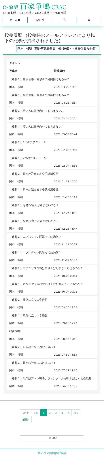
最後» (25, 419)
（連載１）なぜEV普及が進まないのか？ (34, 221)
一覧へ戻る (51, 438)
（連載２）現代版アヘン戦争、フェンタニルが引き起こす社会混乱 (50, 378)
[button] (15, 20)
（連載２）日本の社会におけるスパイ (32, 347)
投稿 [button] (40, 19)
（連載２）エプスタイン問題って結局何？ (35, 236)
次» (76, 413)
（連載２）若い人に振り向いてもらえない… (36, 110)
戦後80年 (15, 331)
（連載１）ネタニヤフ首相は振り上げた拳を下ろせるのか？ (46, 284)
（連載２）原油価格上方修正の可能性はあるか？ (39, 79)
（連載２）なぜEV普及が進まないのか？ (34, 205)
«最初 (25, 413)
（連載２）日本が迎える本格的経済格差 (33, 173)
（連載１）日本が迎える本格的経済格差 (33, 189)
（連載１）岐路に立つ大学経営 (28, 315)
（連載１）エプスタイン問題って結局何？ (35, 252)
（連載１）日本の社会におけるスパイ (32, 362)
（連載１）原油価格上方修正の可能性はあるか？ (39, 95)
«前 (36, 413)
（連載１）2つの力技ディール (27, 158)
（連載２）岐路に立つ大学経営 (28, 299)
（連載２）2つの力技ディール (27, 142)
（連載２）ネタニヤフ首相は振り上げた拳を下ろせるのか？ (46, 268)
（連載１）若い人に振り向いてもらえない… (36, 126)
